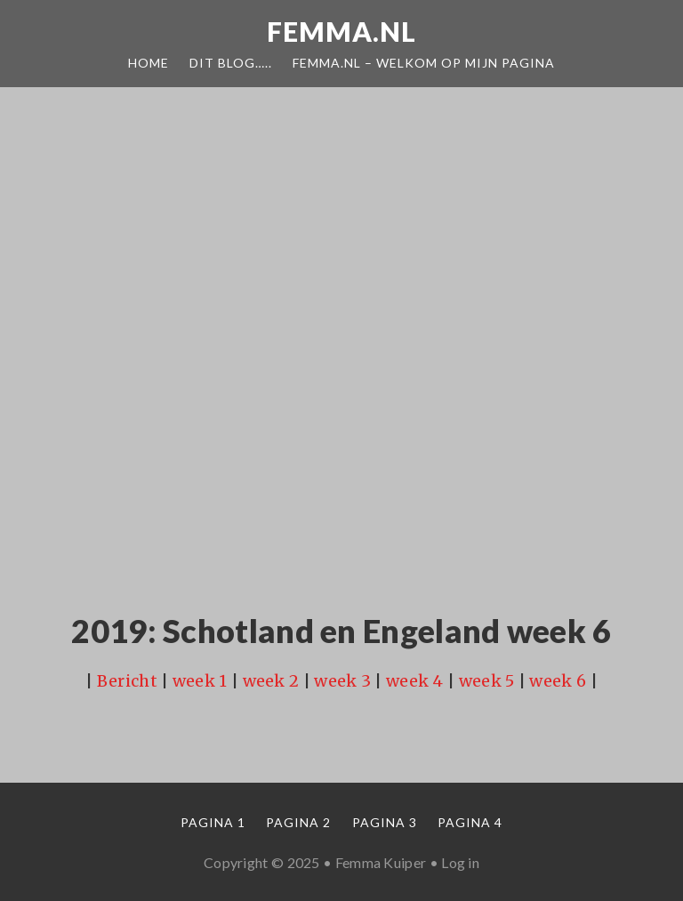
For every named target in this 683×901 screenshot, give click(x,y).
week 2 (271, 681)
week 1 (200, 681)
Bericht (127, 681)
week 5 (487, 681)
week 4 (415, 681)
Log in (460, 862)
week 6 (557, 681)
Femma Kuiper (381, 862)
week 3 (342, 681)
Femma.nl (341, 31)
